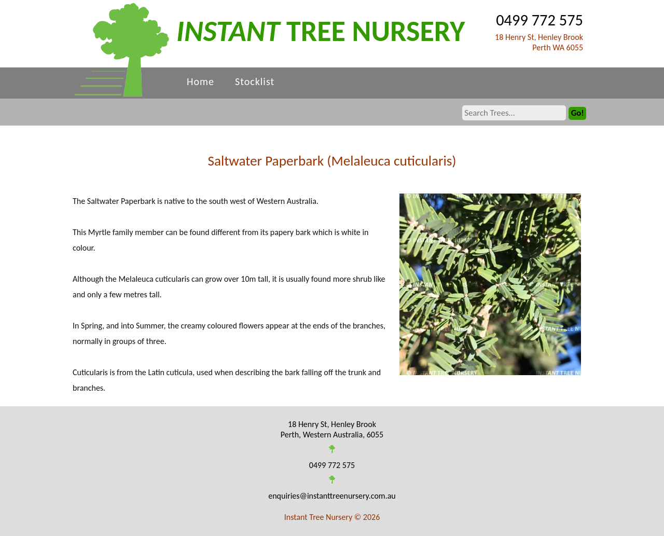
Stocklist (254, 81)
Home (200, 81)
